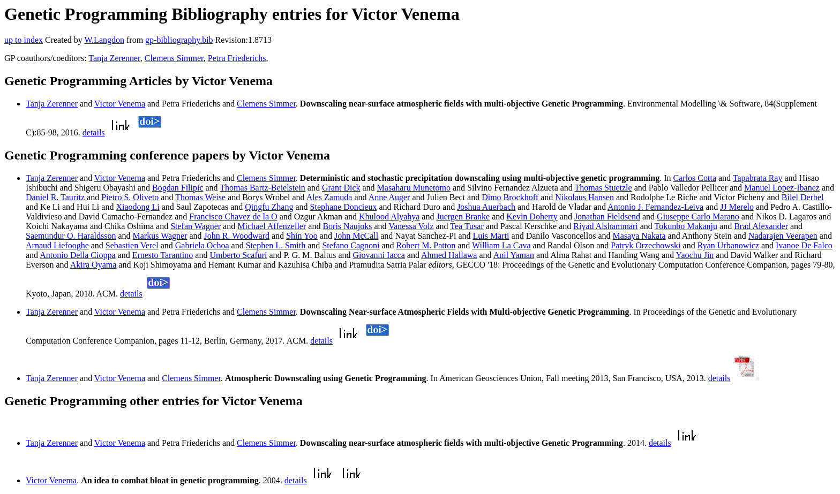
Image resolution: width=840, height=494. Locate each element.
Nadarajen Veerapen (783, 235)
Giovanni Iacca (379, 255)
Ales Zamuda (329, 197)
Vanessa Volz (410, 226)
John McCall (356, 235)
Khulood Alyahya (389, 216)
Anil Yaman (513, 255)
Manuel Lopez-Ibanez (782, 187)
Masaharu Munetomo (414, 187)
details (93, 132)
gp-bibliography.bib (179, 39)
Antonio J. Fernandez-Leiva (655, 206)
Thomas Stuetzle (603, 187)
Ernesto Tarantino (162, 255)
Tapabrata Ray (758, 178)
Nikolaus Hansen (584, 197)
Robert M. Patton (426, 245)
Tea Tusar (466, 226)
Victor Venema (119, 103)
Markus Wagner (160, 235)
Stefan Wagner (195, 226)
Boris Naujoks (347, 226)
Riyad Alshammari (605, 226)
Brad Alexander (761, 226)
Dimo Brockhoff (510, 197)
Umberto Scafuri (238, 255)
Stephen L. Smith (276, 245)
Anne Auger (389, 197)
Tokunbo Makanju (686, 226)
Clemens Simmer (174, 58)
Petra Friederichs (237, 58)
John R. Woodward (236, 235)
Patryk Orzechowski (645, 245)
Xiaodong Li (137, 206)
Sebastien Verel (132, 245)
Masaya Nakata (639, 235)
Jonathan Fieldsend (607, 216)
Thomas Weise (200, 197)
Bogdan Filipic (178, 187)
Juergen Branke (463, 216)
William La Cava (501, 245)
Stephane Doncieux (343, 206)
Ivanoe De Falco (804, 245)
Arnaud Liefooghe (57, 245)
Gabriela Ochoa (202, 245)
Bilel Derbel (803, 197)
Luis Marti (491, 235)
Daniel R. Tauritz (55, 197)
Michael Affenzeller (271, 226)
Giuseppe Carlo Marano (698, 216)
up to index (23, 39)
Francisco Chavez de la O (233, 216)
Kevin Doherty (532, 216)
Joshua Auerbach (486, 206)
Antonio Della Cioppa (77, 255)
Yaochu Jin (695, 255)
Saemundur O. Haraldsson (71, 235)
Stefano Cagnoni (350, 245)
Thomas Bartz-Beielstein (262, 187)
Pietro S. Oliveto (130, 197)
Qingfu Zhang (269, 206)
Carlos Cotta (694, 178)
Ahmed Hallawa (449, 255)
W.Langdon (104, 39)
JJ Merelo (737, 206)
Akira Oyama (93, 264)
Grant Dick (341, 187)
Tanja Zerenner (114, 58)
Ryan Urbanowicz (728, 245)
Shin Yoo (302, 235)
